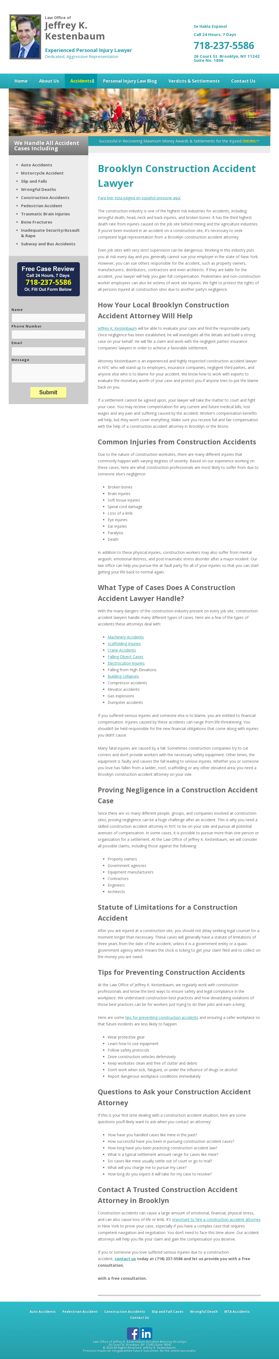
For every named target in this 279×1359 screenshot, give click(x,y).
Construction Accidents (45, 197)
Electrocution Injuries (126, 663)
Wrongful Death (204, 1311)
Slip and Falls (34, 181)
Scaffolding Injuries (124, 643)
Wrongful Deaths (38, 189)
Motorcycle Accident (42, 173)
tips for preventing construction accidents (161, 1017)
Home (21, 81)
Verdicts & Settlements (194, 81)
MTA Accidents (237, 1311)
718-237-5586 (224, 45)
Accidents (81, 81)
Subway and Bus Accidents (48, 243)
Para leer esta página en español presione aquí (139, 197)
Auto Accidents (36, 164)
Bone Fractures (36, 222)
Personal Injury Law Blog (130, 81)
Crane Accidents (122, 650)
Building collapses (123, 676)
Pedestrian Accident (41, 205)
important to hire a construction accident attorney (216, 1219)
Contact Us (243, 81)
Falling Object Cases (125, 656)
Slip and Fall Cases (167, 1311)
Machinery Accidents (126, 637)
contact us (125, 1258)
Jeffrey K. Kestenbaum (117, 328)
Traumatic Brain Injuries (45, 213)
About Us (49, 81)
